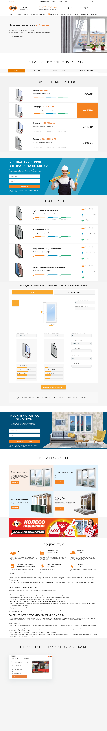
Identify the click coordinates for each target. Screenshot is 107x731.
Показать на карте (19, 677)
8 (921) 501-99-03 (16, 673)
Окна (11, 14)
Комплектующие (66, 14)
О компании (84, 14)
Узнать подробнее (24, 441)
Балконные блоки (74, 292)
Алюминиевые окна (64, 473)
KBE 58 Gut (44, 90)
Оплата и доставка (44, 1)
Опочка (12, 1)
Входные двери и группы (62, 499)
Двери (26, 14)
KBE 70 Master (48, 107)
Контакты (94, 14)
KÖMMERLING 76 (48, 139)
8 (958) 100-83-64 (48, 7)
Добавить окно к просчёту (53, 387)
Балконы (18, 14)
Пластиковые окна (19, 472)
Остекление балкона (19, 499)
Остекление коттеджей (38, 14)
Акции (60, 1)
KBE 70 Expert (49, 123)
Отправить (24, 187)
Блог (66, 1)
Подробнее (15, 482)
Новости (54, 1)
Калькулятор (53, 14)
